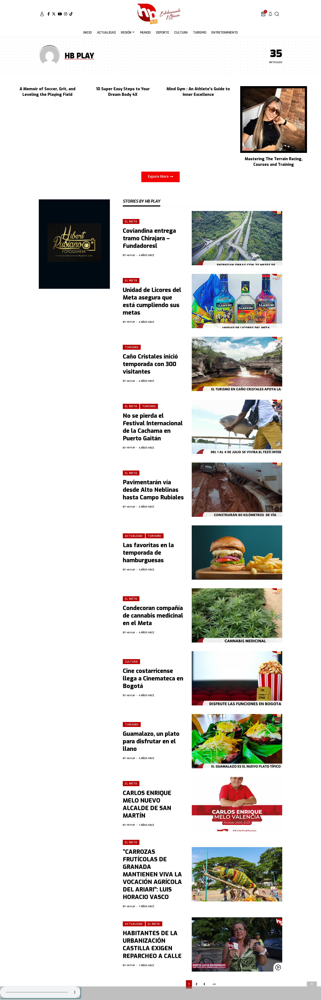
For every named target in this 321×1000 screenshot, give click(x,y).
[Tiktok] (71, 14)
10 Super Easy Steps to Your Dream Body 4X (123, 91)
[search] (277, 14)
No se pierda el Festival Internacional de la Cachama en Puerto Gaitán (153, 427)
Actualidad (134, 536)
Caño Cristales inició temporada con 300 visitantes (150, 364)
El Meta (131, 221)
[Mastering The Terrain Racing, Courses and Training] (273, 119)
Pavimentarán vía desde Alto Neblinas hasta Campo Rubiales (153, 490)
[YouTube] (60, 14)
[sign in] (42, 14)
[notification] (270, 14)
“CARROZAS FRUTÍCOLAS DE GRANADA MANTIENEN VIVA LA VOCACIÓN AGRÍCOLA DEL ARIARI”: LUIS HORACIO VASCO (152, 875)
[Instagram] (65, 14)
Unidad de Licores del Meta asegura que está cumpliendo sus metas (152, 301)
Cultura (131, 661)
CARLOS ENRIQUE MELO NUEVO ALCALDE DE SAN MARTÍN (147, 804)
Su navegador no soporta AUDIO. (40, 992)
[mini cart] (263, 14)
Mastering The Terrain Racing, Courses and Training (273, 161)
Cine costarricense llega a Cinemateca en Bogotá (153, 679)
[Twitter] (54, 14)
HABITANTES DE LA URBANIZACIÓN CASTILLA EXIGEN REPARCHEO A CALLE (152, 945)
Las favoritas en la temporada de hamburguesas (148, 553)
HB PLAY (132, 255)
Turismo (132, 347)
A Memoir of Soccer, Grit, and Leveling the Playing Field (47, 91)
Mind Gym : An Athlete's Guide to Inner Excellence (198, 91)
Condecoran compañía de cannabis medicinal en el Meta (153, 616)
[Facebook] (48, 14)
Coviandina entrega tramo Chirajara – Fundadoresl (149, 238)
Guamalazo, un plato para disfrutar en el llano (151, 741)
